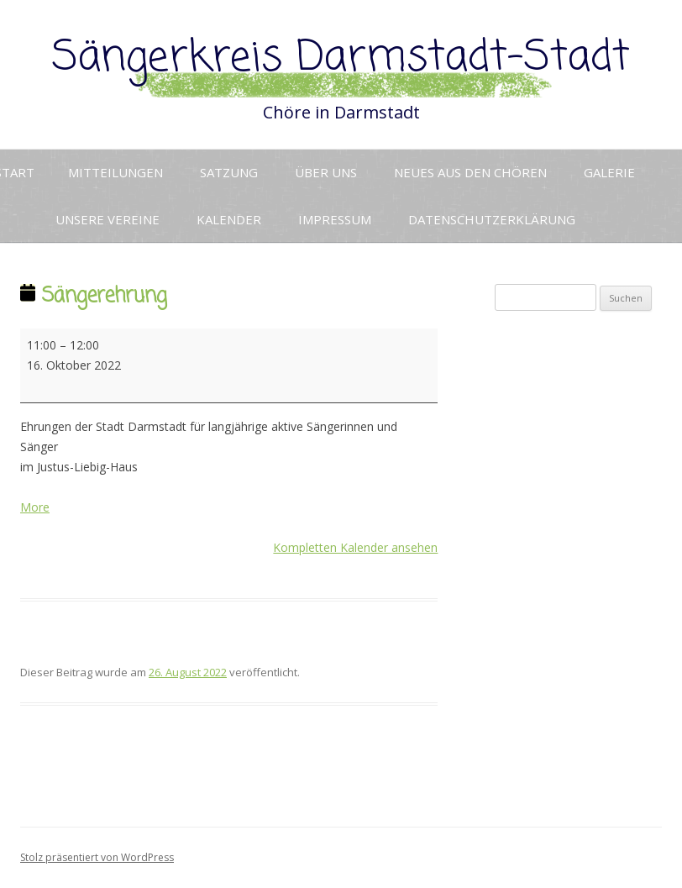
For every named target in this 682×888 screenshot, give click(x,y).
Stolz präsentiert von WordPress (97, 857)
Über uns (326, 172)
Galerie (609, 172)
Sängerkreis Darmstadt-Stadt (341, 58)
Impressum (334, 219)
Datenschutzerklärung (491, 219)
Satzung (229, 172)
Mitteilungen (115, 172)
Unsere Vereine (107, 219)
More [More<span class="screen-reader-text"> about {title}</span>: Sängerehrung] (35, 507)
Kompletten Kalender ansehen (355, 547)
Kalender (229, 219)
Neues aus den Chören (470, 172)
